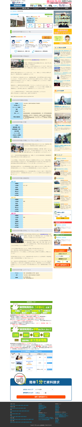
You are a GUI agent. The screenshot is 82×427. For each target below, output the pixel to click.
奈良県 (22, 416)
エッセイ (56, 8)
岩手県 (17, 405)
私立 (56, 216)
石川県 (19, 408)
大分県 (22, 422)
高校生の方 (57, 406)
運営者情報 (57, 419)
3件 (52, 16)
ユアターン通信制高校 (40, 425)
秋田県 (22, 405)
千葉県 (20, 410)
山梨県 (24, 408)
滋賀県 (19, 416)
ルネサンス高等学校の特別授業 (44, 419)
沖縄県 (30, 422)
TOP (15, 8)
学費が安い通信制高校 (42, 407)
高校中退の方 (57, 407)
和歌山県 (24, 416)
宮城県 (19, 405)
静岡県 (17, 413)
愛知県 (11, 413)
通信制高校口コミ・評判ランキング (61, 413)
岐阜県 (14, 413)
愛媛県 (30, 419)
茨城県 (23, 410)
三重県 (19, 413)
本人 (58, 261)
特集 (46, 8)
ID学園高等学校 (57, 194)
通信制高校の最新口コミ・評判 (60, 414)
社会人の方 (57, 408)
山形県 (24, 405)
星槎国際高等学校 (35, 59)
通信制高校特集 (41, 408)
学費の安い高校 (25, 8)
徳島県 (24, 419)
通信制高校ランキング (42, 406)
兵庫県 (14, 416)
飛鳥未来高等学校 (42, 416)
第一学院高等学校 (60, 178)
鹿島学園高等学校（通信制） (62, 168)
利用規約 (56, 421)
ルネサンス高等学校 (42, 415)
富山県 (17, 408)
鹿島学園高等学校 (42, 414)
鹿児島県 (27, 422)
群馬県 (25, 410)
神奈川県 (14, 410)
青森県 (14, 405)
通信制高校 (15, 11)
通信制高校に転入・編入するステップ (62, 106)
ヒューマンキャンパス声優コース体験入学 (46, 417)
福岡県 (11, 422)
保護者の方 (57, 409)
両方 (65, 216)
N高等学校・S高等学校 (61, 158)
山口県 (22, 419)
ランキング (35, 8)
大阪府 (11, 416)
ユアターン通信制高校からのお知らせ (61, 415)
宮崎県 (24, 422)
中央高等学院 (56, 202)
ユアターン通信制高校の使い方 (60, 416)
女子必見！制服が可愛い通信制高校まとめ (62, 50)
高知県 (32, 419)
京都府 (17, 416)
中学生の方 (57, 405)
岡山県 (17, 419)
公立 (60, 216)
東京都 (11, 410)
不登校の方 (57, 410)
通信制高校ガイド (42, 405)
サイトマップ (57, 422)
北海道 (11, 405)
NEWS (66, 8)
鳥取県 (11, 419)
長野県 (14, 408)
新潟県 (11, 408)
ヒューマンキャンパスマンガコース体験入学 (46, 418)
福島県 (27, 405)
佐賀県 (14, 422)
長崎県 (17, 422)
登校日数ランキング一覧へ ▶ (66, 232)
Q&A (39, 411)
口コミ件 (47, 37)
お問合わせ (57, 420)
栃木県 (28, 410)
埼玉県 (17, 410)
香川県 (27, 419)
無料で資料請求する (62, 264)
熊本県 (19, 422)
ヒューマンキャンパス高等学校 (60, 186)
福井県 (22, 408)
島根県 (14, 419)
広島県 (19, 419)
